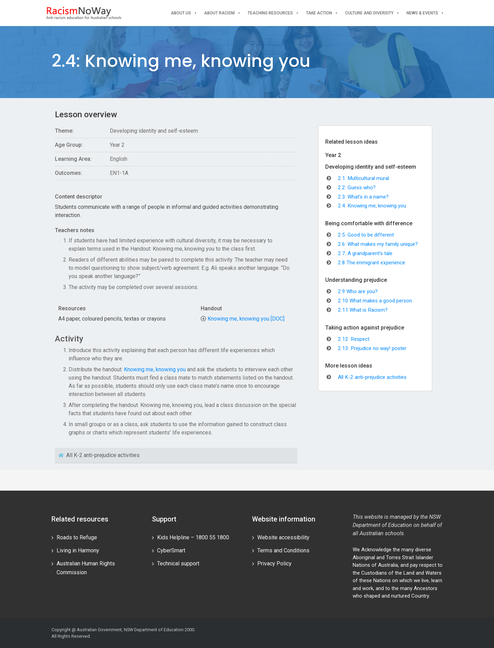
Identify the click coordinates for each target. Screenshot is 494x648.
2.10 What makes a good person (375, 301)
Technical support (178, 563)
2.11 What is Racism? (363, 310)
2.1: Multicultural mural (363, 178)
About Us (184, 13)
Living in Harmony (78, 550)
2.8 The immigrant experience (371, 263)
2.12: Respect (353, 339)
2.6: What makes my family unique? (378, 244)
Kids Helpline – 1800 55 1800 (193, 537)
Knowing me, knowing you (155, 369)
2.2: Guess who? (357, 187)
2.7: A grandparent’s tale (365, 253)
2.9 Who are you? (358, 291)
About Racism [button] (222, 13)
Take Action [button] (322, 13)
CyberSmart (171, 550)
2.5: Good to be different (366, 235)
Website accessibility (283, 537)
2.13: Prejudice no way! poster (372, 348)
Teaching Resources (273, 13)
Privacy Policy (274, 563)
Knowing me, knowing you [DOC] (246, 318)
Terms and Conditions (283, 550)
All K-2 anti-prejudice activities (372, 377)
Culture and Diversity (372, 13)
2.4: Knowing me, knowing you (372, 206)
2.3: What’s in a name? (363, 197)
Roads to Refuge (77, 537)
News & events (425, 13)
